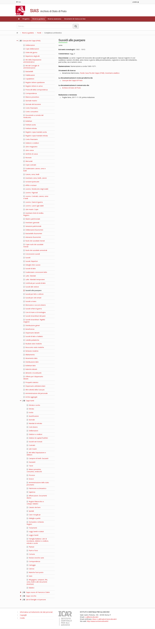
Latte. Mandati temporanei (34, 279)
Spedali (30, 511)
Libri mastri (32, 449)
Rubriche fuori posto (35, 572)
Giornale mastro (30, 101)
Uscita (30, 412)
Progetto (26, 19)
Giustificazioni (33, 416)
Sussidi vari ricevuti (34, 442)
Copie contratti (29, 165)
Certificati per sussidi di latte (34, 283)
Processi (31, 475)
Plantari (30, 547)
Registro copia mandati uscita (35, 132)
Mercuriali (27, 161)
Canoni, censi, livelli (31, 174)
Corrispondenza (30, 93)
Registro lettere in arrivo (33, 86)
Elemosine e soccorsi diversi (34, 305)
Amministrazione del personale (35, 393)
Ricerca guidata (39, 19)
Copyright (22, 615)
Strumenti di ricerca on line (74, 19)
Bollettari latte (29, 366)
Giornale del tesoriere (32, 104)
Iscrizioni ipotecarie (31, 182)
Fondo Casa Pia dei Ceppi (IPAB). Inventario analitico (99, 73)
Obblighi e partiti (33, 518)
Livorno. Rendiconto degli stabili (35, 189)
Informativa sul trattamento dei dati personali (35, 612)
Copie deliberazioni (31, 49)
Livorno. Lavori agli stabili (33, 206)
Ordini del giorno (30, 52)
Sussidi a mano (29, 301)
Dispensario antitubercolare (34, 386)
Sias (18, 2)
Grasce (30, 479)
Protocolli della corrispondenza (35, 90)
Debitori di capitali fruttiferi (37, 438)
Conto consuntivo (30, 112)
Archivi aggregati (30, 397)
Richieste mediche (30, 351)
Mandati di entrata (34, 423)
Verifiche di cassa (30, 154)
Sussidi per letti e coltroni (33, 294)
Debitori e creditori (31, 143)
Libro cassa (28, 150)
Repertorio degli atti (31, 56)
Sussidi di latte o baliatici (33, 336)
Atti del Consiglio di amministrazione (31, 67)
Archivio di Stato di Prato (71, 88)
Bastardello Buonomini (32, 233)
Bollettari (27, 121)
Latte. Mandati (29, 276)
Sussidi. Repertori (30, 261)
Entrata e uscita (33, 405)
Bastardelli (28, 71)
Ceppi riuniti (28, 401)
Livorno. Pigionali (30, 193)
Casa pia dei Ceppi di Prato (72, 80)
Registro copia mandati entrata (35, 136)
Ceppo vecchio (29, 596)
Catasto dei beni (33, 507)
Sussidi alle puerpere (32, 290)
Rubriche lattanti (30, 369)
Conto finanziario (30, 108)
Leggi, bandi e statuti (35, 531)
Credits (21, 618)
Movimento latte (30, 358)
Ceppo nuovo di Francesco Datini (36, 592)
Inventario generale (31, 222)
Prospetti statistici (30, 382)
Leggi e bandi (32, 535)
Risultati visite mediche (32, 344)
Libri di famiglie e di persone (34, 599)
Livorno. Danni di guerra (33, 202)
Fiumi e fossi (32, 550)
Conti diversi (32, 427)
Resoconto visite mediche (33, 347)
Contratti (31, 445)
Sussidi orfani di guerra (32, 309)
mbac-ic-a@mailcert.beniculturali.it (104, 619)
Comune (31, 554)
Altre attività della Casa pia (33, 390)
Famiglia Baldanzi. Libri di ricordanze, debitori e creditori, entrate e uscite (38, 541)
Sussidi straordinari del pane (34, 316)
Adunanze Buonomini (32, 237)
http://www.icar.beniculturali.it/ (97, 621)
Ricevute (27, 158)
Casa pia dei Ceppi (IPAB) (30, 41)
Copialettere (28, 79)
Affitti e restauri (30, 185)
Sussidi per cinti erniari (32, 298)
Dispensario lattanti (31, 333)
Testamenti (32, 528)
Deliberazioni (29, 45)
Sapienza (31, 492)
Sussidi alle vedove (31, 287)
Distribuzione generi (31, 325)
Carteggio (31, 565)
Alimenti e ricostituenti (32, 373)
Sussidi (26, 258)
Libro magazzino (30, 147)
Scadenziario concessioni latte (35, 272)
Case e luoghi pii (33, 515)
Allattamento (29, 355)
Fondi (39, 33)
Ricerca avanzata (54, 19)
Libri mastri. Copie (30, 209)
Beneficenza (28, 329)
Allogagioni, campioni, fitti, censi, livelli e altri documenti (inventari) (37, 582)
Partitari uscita (29, 125)
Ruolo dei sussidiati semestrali (35, 250)
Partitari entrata (30, 128)
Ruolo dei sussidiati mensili (34, 241)
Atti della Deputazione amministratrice (32, 61)
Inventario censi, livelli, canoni (35, 178)
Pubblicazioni (29, 75)
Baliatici (30, 588)
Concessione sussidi (31, 254)
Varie (29, 576)
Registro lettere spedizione (34, 82)
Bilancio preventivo (31, 97)
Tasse (30, 466)
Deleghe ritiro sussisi (31, 265)
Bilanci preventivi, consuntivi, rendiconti (34, 470)
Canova (30, 569)
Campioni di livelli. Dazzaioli (37, 458)
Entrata (30, 409)
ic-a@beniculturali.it (91, 617)
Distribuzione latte (31, 362)
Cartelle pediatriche (31, 340)
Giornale (31, 420)
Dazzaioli (31, 462)
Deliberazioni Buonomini (33, 230)
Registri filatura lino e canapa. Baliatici (35, 502)
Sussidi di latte (29, 268)
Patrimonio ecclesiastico (36, 488)
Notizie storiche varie (35, 558)
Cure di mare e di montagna (34, 312)
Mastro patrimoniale (31, 219)
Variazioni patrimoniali (32, 226)
